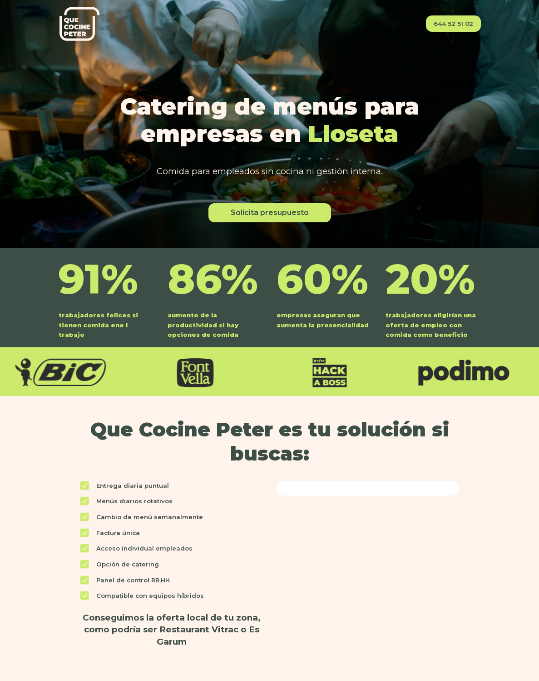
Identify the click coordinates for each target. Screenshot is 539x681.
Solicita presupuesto (270, 212)
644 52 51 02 (453, 23)
